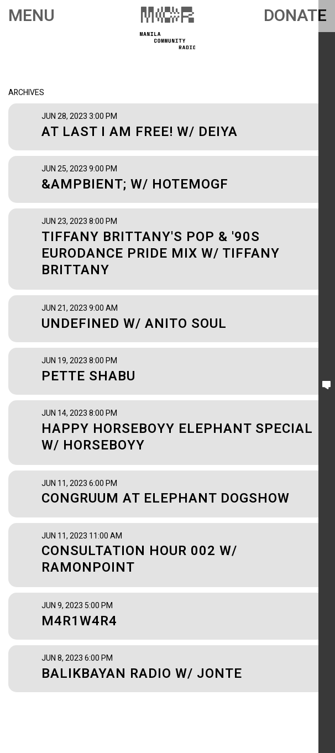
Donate (295, 16)
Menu (31, 16)
